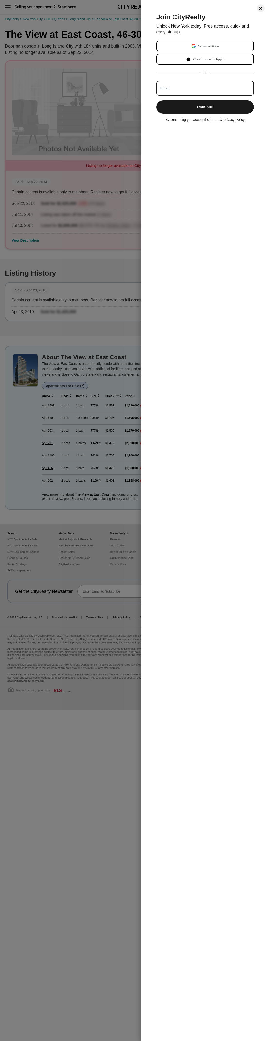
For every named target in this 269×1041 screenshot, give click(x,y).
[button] (205, 46)
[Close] (261, 8)
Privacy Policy (234, 120)
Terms (214, 120)
